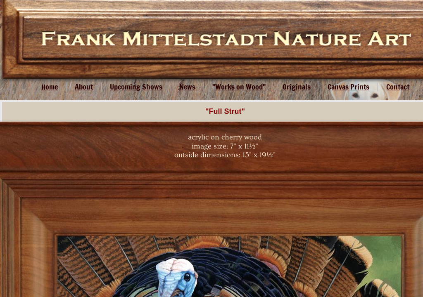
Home (49, 86)
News (187, 86)
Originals (297, 86)
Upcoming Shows (136, 86)
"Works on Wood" (239, 86)
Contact (397, 86)
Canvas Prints (348, 86)
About (84, 86)
